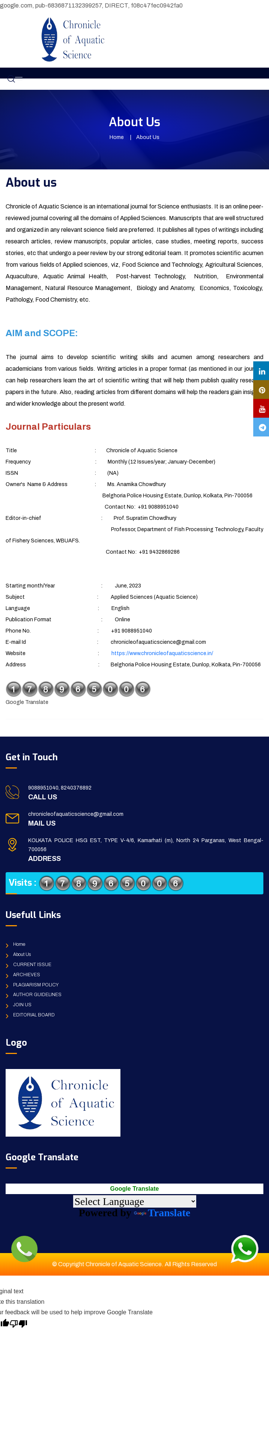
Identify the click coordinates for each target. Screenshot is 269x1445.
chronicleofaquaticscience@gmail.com (75, 814)
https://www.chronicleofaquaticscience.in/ (162, 653)
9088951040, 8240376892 (60, 788)
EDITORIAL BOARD (34, 1015)
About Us (22, 954)
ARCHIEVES (26, 974)
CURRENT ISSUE (32, 964)
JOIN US (22, 1004)
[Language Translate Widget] (134, 1201)
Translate (162, 1213)
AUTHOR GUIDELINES (37, 994)
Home (117, 137)
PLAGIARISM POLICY (36, 984)
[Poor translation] (18, 1323)
